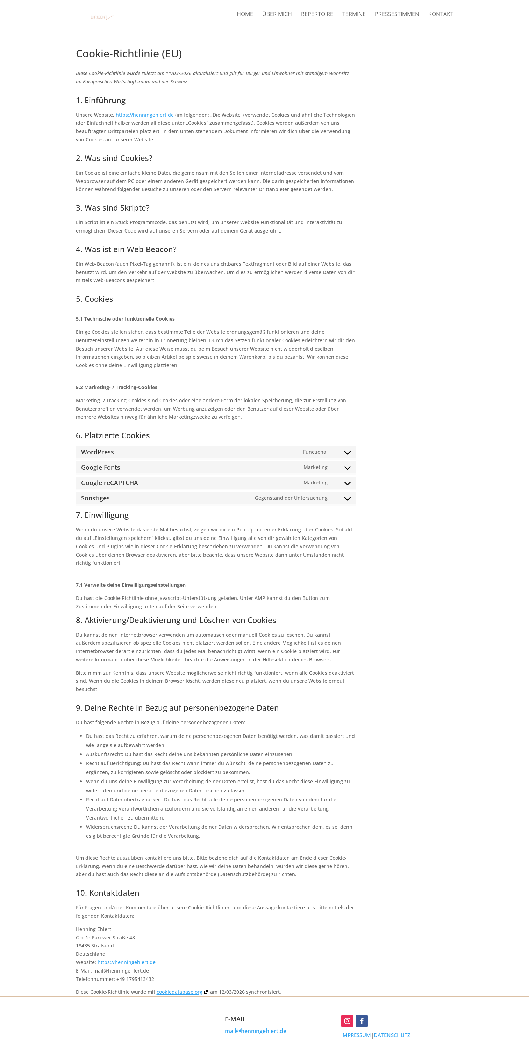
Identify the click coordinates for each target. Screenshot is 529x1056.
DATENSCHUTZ (392, 1035)
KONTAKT (440, 15)
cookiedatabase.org (179, 992)
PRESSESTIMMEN (397, 15)
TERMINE (354, 15)
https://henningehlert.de (145, 114)
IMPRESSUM (356, 1035)
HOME (245, 15)
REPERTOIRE (317, 15)
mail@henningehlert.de (255, 1031)
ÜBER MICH (277, 15)
